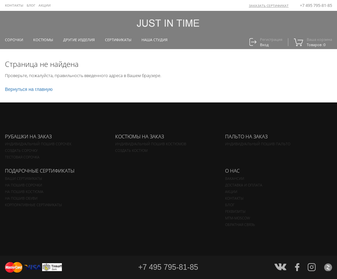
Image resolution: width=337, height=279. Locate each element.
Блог (31, 5)
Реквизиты (235, 211)
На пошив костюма (24, 191)
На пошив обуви (21, 198)
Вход (264, 44)
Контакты (14, 5)
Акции (45, 5)
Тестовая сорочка (22, 156)
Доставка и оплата (243, 184)
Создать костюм (131, 150)
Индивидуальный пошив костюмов (150, 143)
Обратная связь (240, 224)
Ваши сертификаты (23, 178)
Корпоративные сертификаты (33, 204)
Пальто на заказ (246, 136)
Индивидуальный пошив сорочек (38, 143)
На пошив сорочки (23, 184)
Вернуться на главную (29, 89)
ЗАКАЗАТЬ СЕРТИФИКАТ (269, 5)
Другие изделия (79, 39)
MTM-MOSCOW (237, 217)
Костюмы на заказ (139, 136)
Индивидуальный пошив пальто (257, 143)
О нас (232, 170)
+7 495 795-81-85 (316, 5)
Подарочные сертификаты (39, 170)
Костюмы (43, 39)
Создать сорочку (21, 150)
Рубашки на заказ (28, 136)
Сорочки (14, 39)
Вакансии (234, 178)
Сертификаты (118, 39)
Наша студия (155, 39)
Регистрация (271, 39)
